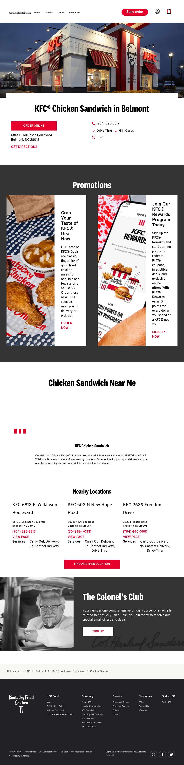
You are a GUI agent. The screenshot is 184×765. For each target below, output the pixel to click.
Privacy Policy (15, 752)
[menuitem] (37, 13)
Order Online (33, 125)
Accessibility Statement (19, 756)
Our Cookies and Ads (48, 752)
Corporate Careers (121, 706)
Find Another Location (92, 564)
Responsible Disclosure (92, 723)
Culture (116, 710)
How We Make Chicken (92, 706)
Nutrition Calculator (55, 710)
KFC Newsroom (88, 727)
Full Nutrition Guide (55, 706)
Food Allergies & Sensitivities (59, 715)
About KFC (86, 702)
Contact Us (144, 706)
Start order (134, 12)
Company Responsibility (92, 715)
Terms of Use (30, 752)
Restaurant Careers (121, 702)
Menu (49, 702)
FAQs (141, 702)
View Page (20, 537)
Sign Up (98, 631)
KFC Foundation (89, 710)
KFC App (143, 710)
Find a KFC (166, 702)
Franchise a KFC (89, 719)
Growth (116, 715)
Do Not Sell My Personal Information (76, 752)
